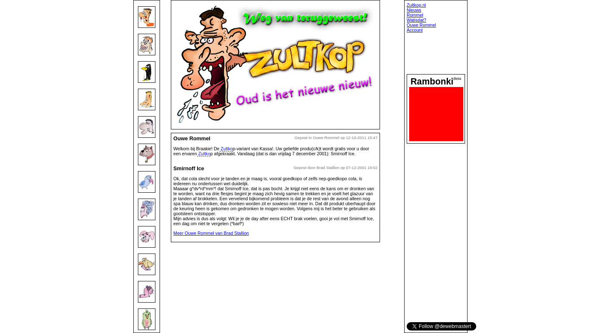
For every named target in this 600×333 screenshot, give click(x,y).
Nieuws (414, 9)
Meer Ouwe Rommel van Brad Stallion (211, 233)
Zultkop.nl (416, 4)
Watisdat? (416, 19)
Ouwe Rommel (421, 24)
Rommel (415, 14)
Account (415, 29)
